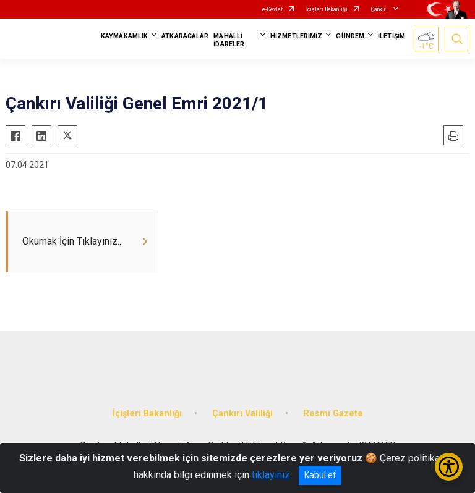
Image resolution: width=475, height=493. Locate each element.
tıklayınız (271, 475)
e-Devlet (272, 9)
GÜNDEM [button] (350, 36)
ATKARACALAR (184, 36)
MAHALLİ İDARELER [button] (228, 40)
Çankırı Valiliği (242, 413)
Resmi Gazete (333, 413)
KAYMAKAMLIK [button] (124, 36)
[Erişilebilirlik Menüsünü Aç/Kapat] (449, 467)
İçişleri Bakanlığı (327, 9)
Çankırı (379, 9)
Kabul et (320, 475)
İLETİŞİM (391, 36)
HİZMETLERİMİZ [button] (296, 36)
